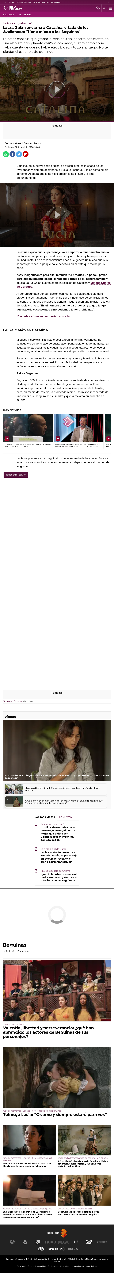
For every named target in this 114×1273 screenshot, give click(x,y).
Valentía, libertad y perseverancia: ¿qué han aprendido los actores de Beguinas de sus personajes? (48, 1032)
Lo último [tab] (65, 817)
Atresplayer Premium (12, 701)
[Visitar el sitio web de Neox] (38, 1242)
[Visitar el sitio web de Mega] (63, 1242)
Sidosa (11, 2)
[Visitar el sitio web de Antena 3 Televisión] (12, 1242)
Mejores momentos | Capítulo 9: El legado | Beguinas (27, 1209)
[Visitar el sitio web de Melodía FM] (41, 1249)
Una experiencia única (13, 1024)
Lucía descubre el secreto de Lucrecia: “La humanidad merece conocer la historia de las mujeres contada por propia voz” (27, 1215)
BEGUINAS (8, 15)
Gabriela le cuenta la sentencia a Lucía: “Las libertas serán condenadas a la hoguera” (27, 1165)
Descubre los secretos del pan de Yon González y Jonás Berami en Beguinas (78, 1213)
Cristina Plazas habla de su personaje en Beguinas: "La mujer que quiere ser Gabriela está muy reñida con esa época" (58, 834)
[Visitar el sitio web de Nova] (50, 1242)
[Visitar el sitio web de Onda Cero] (89, 1242)
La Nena (19, 2)
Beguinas (14, 945)
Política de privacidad (37, 1266)
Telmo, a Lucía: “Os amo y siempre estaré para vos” (55, 1115)
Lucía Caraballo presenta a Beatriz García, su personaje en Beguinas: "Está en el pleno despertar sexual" (59, 857)
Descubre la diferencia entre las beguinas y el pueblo (83, 1158)
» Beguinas (28, 701)
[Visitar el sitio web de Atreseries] (76, 1242)
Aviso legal (21, 1266)
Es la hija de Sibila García (53, 849)
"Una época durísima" (52, 824)
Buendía (27, 2)
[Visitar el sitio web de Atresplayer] (57, 1249)
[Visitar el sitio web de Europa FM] (101, 1242)
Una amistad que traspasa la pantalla (75, 1209)
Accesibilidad (91, 1266)
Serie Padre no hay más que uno (46, 2)
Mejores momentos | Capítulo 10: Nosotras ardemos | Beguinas (32, 1111)
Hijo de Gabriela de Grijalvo (55, 871)
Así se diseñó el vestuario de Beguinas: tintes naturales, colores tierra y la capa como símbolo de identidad (83, 1164)
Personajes (25, 15)
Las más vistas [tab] (45, 817)
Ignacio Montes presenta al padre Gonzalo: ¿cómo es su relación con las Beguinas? (59, 877)
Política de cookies (56, 1266)
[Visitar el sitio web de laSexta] (25, 1242)
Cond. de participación (74, 1266)
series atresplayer (16, 474)
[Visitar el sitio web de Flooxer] (73, 1249)
